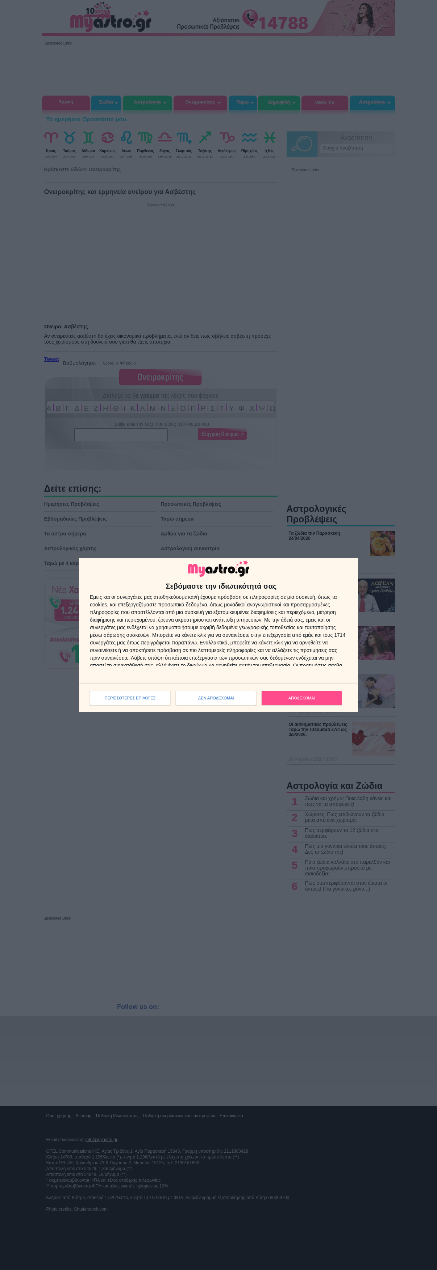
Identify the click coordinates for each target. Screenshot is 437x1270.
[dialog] (218, 635)
